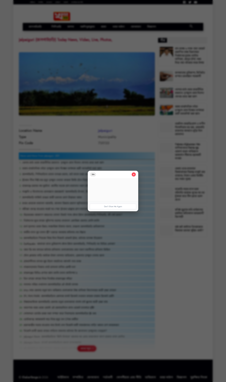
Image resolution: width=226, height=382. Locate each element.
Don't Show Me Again (113, 206)
